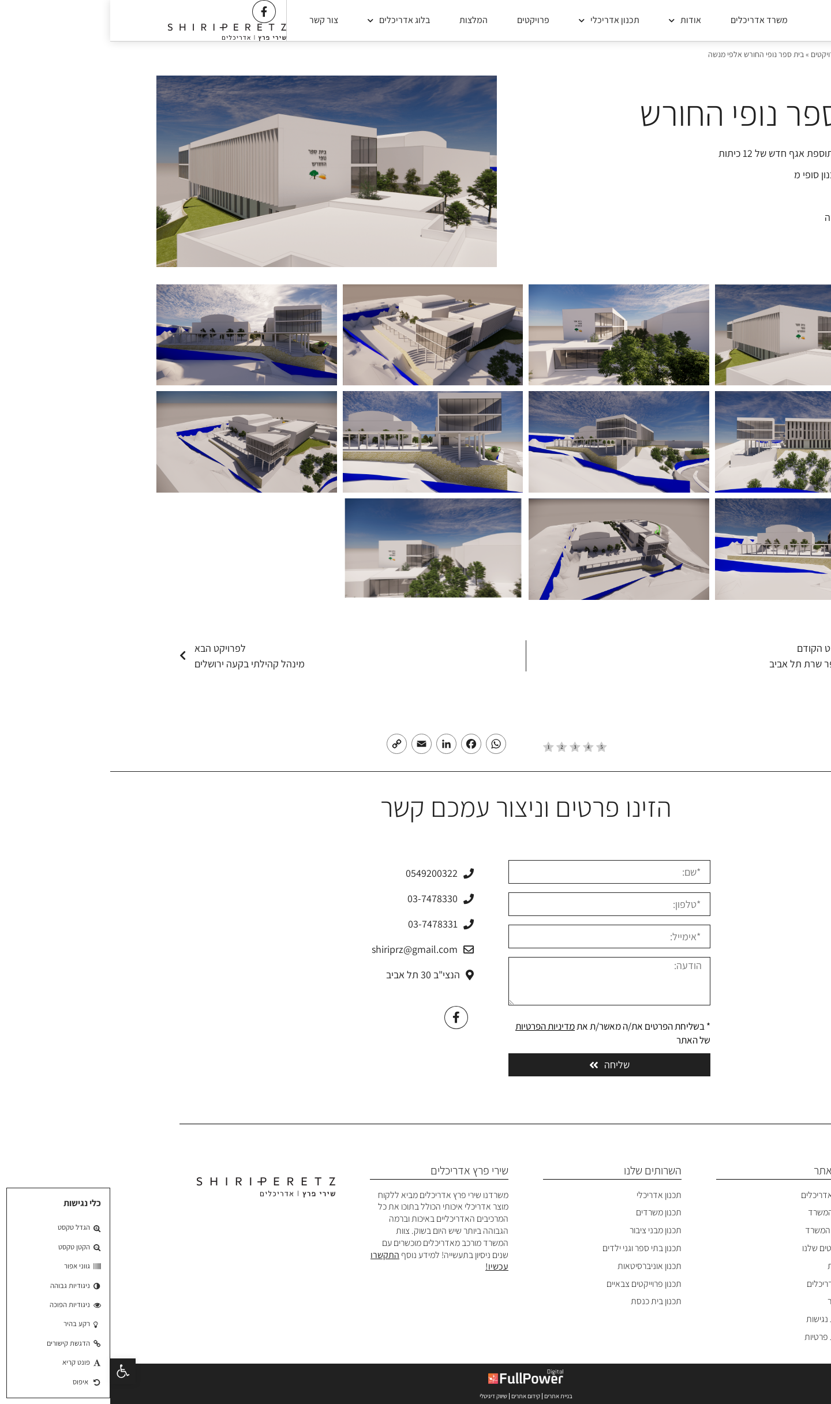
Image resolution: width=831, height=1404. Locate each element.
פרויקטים (423, 20)
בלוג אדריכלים (288, 20)
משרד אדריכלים (648, 20)
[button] (12, 1371)
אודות (575, 20)
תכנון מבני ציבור (545, 1230)
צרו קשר (730, 1301)
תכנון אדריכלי (499, 20)
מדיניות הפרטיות (435, 1026)
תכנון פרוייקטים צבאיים (533, 1284)
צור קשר (213, 20)
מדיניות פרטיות (719, 1337)
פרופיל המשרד (719, 1230)
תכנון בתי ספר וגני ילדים (531, 1248)
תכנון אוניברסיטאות (539, 1266)
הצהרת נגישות (720, 1319)
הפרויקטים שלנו (718, 1248)
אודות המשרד (721, 1212)
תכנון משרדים (548, 1212)
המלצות (363, 20)
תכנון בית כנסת (546, 1301)
